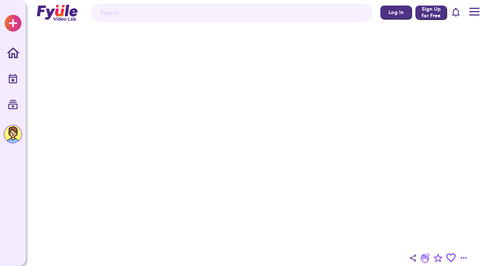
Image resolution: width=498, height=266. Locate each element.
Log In (396, 12)
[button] (456, 12)
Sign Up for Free (431, 12)
